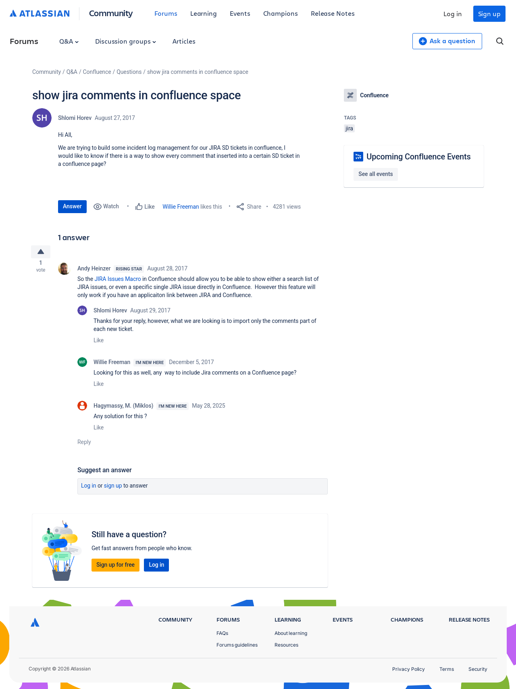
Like (99, 343)
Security (477, 669)
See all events (375, 174)
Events (240, 13)
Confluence (97, 72)
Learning (203, 13)
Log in (452, 13)
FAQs (222, 633)
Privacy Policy (408, 669)
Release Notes (333, 13)
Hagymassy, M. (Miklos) (123, 408)
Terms (446, 669)
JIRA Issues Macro (117, 282)
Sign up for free (115, 567)
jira (349, 128)
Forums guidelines (237, 645)
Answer (72, 206)
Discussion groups (125, 41)
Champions (280, 13)
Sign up (489, 13)
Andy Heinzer (93, 271)
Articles (184, 41)
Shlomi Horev (75, 118)
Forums (165, 13)
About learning (291, 633)
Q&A (69, 41)
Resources (286, 645)
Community (111, 13)
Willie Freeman (180, 206)
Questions (129, 72)
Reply (84, 445)
